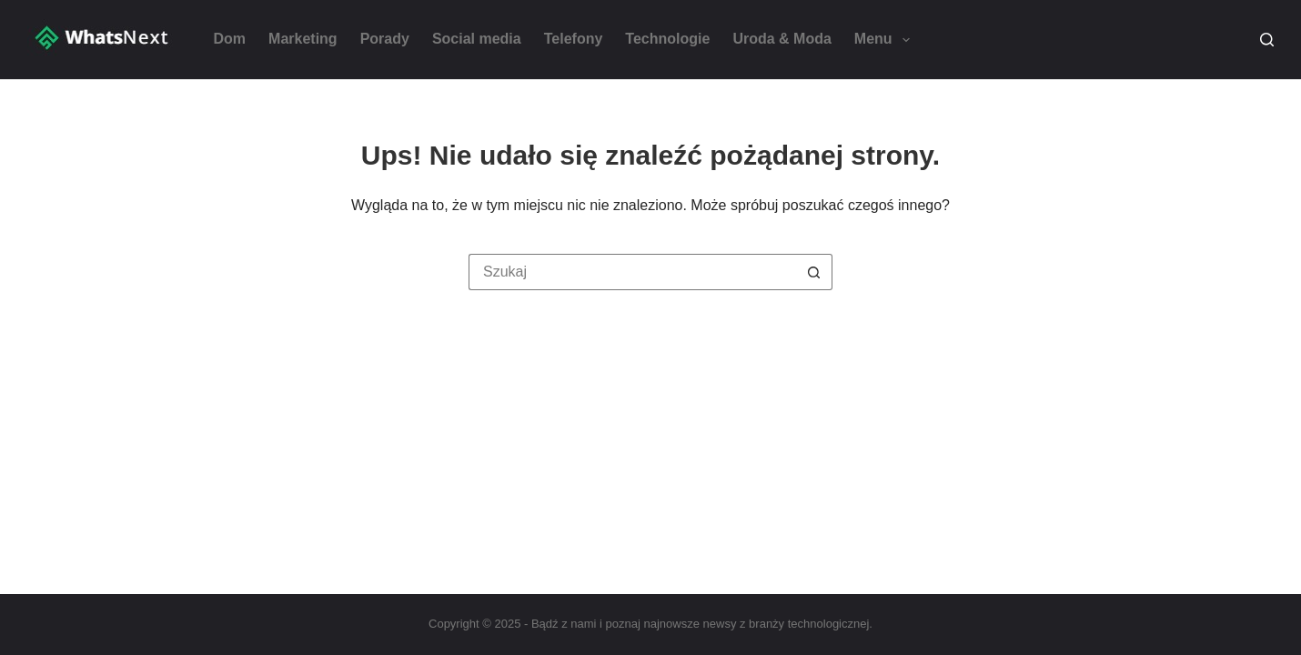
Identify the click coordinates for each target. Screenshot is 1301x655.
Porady (384, 38)
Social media (476, 38)
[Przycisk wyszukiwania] (814, 272)
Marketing (303, 38)
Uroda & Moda (781, 38)
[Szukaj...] (632, 272)
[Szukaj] (1267, 39)
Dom (230, 38)
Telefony (573, 38)
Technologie (667, 38)
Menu (885, 40)
